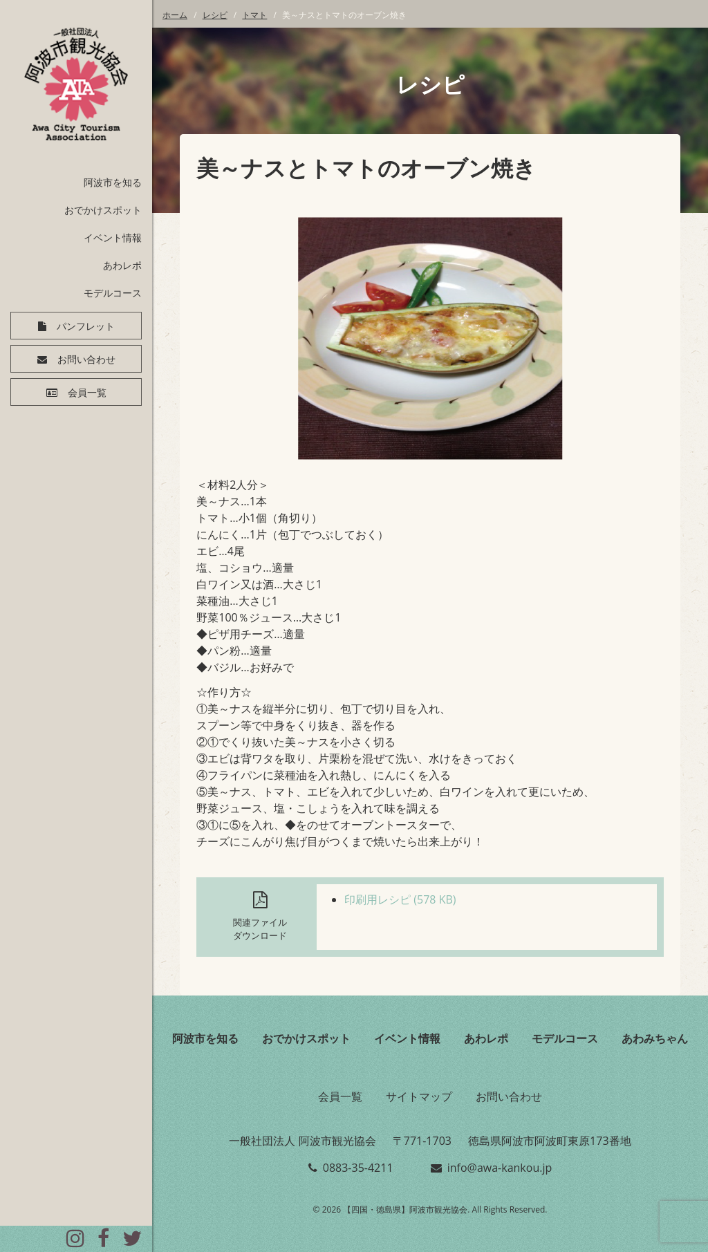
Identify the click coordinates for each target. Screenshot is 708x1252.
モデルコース (113, 292)
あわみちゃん (655, 1038)
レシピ (215, 15)
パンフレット (86, 326)
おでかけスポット (103, 209)
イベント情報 (113, 237)
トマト (254, 15)
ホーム (174, 15)
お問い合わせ (86, 359)
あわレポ (122, 265)
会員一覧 (87, 393)
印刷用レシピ (400, 899)
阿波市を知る (113, 182)
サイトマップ (419, 1096)
